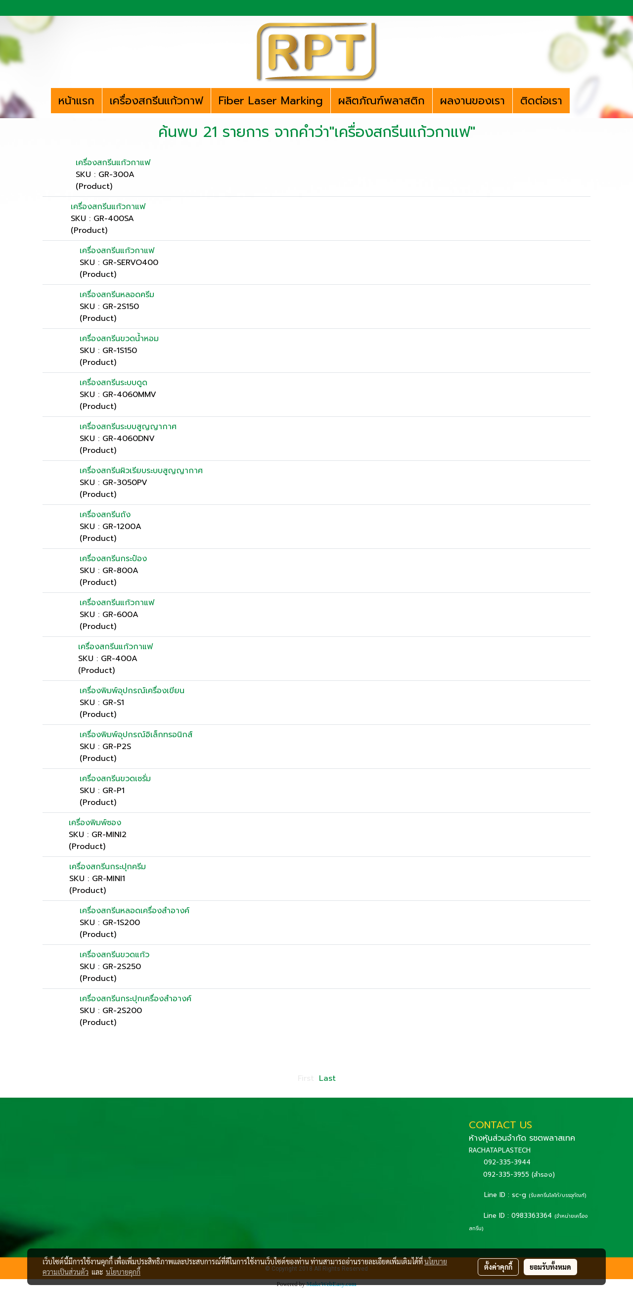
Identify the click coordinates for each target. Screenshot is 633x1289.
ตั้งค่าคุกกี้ (498, 1266)
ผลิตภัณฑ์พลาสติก (381, 100)
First (306, 1078)
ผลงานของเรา (472, 100)
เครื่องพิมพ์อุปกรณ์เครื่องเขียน (132, 691)
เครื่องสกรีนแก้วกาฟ (156, 100)
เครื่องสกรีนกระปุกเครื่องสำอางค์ (135, 999)
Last (327, 1078)
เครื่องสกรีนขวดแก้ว (114, 955)
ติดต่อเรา (541, 100)
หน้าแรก (76, 100)
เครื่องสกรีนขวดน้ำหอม (119, 339)
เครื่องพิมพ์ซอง (95, 823)
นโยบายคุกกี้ (123, 1271)
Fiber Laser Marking (271, 100)
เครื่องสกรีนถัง (105, 515)
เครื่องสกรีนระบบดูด (113, 383)
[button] (579, 101)
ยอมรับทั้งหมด (550, 1266)
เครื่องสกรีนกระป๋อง (113, 559)
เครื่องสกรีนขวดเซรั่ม (115, 779)
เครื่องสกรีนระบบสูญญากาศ (128, 427)
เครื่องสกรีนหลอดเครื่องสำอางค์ (134, 911)
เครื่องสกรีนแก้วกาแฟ (113, 163)
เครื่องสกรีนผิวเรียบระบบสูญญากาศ (141, 471)
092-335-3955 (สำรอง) (519, 1174)
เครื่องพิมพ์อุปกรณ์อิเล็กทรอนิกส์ (136, 735)
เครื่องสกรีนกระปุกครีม (107, 867)
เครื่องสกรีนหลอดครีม (117, 295)
